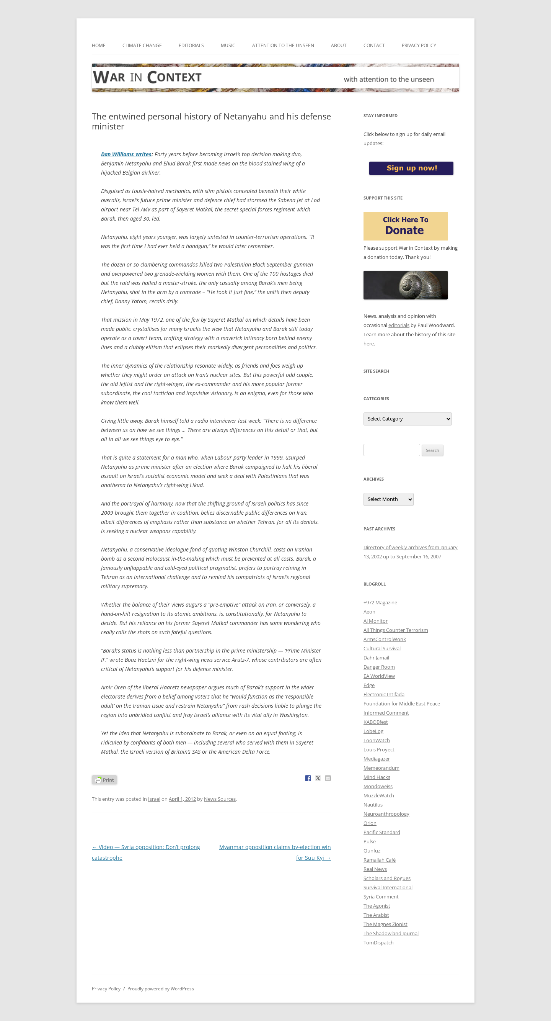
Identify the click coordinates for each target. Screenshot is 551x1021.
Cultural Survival (382, 648)
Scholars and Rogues (387, 878)
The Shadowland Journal (391, 933)
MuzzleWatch (379, 795)
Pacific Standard (382, 832)
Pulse (370, 841)
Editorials (191, 45)
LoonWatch (377, 740)
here (369, 343)
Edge (369, 685)
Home (99, 45)
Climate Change (142, 45)
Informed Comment (386, 712)
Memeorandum (381, 767)
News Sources (220, 798)
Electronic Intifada (384, 694)
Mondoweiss (378, 786)
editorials (398, 325)
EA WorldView (379, 675)
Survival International (388, 887)
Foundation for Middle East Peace (402, 703)
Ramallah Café (380, 859)
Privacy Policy (419, 45)
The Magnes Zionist (386, 924)
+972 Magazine (380, 602)
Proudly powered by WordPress (160, 988)
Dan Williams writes (126, 154)
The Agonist (377, 905)
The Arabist (376, 914)
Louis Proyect (379, 749)
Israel (154, 798)
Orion (370, 823)
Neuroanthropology (386, 813)
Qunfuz (372, 850)
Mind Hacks (377, 777)
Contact (374, 45)
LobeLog (373, 731)
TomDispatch (379, 942)
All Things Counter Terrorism (396, 630)
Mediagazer (377, 758)
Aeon (369, 611)
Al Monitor (376, 620)
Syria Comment (381, 896)
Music (228, 45)
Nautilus (373, 804)
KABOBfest (376, 721)
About (339, 45)
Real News (375, 869)
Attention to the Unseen (283, 45)
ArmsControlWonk (385, 639)
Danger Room (379, 666)
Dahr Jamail (376, 657)
